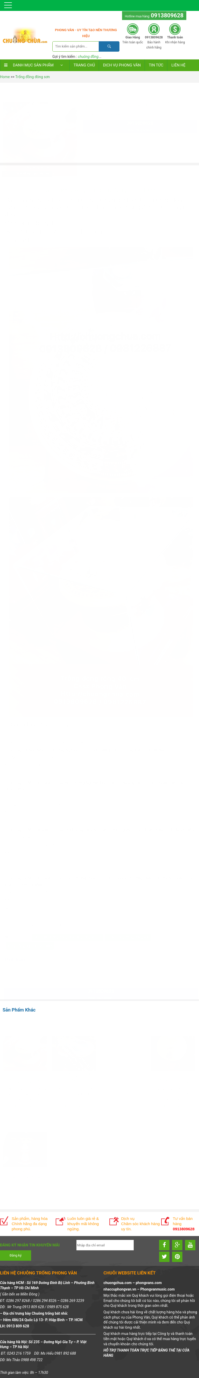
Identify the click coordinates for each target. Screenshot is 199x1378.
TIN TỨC (156, 65)
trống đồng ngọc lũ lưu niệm (30, 931)
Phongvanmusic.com (157, 1289)
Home (5, 77)
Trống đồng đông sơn (32, 77)
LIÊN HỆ (178, 65)
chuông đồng (88, 57)
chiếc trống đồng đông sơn (128, 922)
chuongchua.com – (119, 1283)
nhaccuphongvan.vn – (121, 1289)
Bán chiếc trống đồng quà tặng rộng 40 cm (67, 922)
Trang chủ (84, 65)
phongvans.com (149, 1283)
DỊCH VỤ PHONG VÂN (122, 65)
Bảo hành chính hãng (154, 42)
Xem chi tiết (25, 1103)
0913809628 (167, 15)
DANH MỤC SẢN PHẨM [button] (35, 65)
